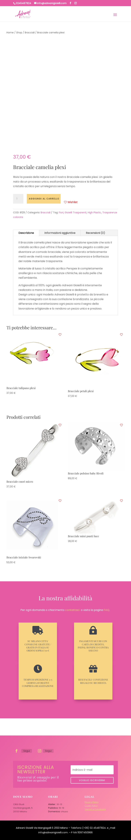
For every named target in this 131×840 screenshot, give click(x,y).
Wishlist (71, 202)
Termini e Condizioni (95, 809)
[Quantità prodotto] (18, 199)
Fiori (61, 212)
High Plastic (94, 212)
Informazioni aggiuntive (59, 233)
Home (10, 32)
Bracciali (30, 32)
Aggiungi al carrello (44, 198)
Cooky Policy (91, 805)
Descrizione (26, 233)
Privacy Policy (92, 802)
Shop (19, 32)
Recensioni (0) (95, 233)
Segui (26, 751)
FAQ (106, 610)
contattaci (72, 610)
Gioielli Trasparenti (75, 212)
